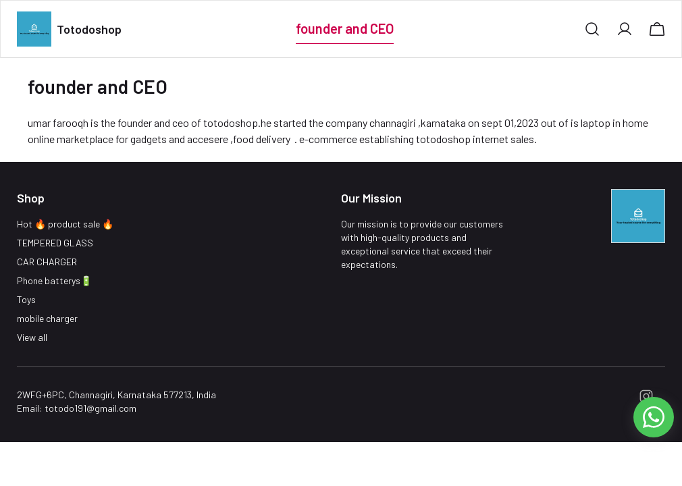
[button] (592, 29)
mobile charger (47, 318)
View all (32, 337)
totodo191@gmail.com (90, 408)
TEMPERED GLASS (55, 242)
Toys (26, 299)
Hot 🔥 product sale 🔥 (65, 224)
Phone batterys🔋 (54, 280)
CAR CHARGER (47, 261)
